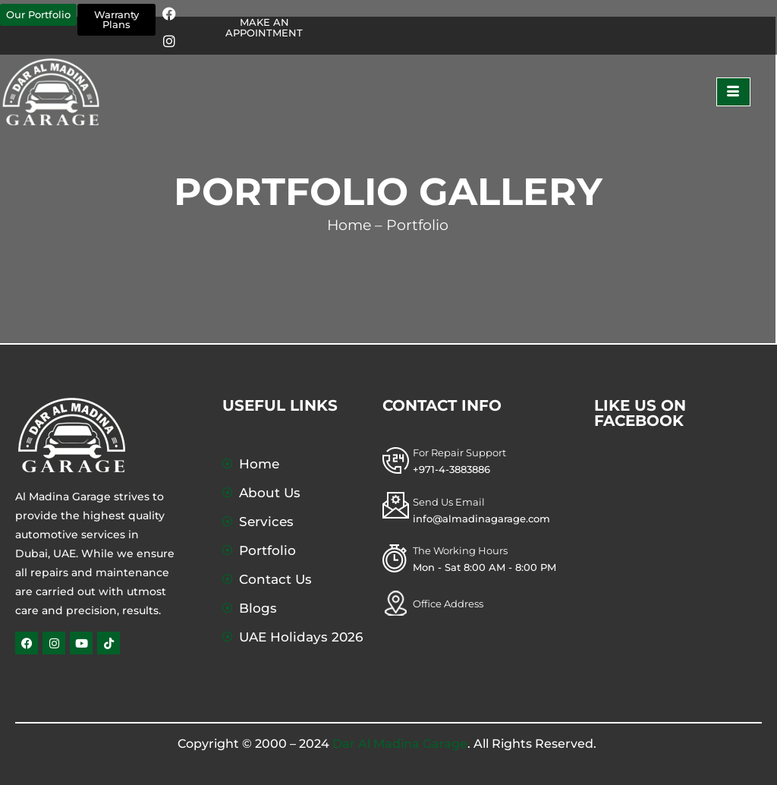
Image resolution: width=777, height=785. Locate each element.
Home (349, 225)
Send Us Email (449, 502)
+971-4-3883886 (451, 469)
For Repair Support (459, 452)
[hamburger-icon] (733, 91)
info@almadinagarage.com (481, 518)
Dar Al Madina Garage (399, 743)
